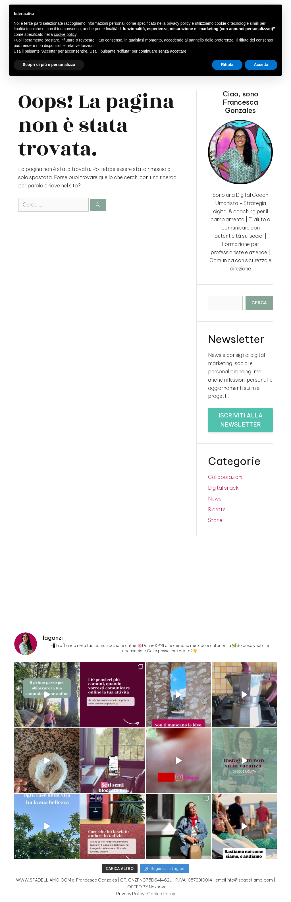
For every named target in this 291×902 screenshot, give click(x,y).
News (214, 498)
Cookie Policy (161, 893)
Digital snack (223, 488)
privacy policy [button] (179, 23)
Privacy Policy (130, 893)
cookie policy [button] (65, 34)
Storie (215, 520)
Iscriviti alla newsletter (241, 420)
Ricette (217, 509)
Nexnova (158, 886)
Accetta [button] (261, 64)
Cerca (259, 302)
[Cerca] (98, 205)
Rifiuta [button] (227, 64)
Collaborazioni (225, 477)
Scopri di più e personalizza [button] (49, 64)
